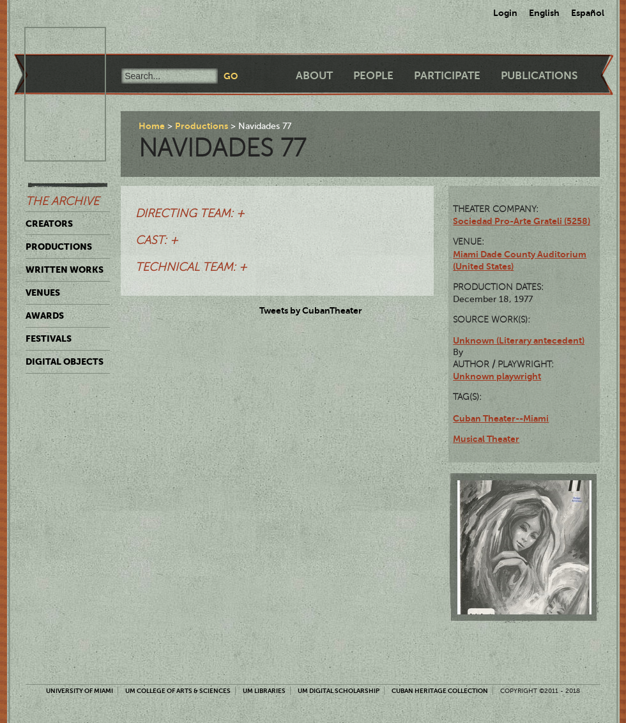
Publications (539, 76)
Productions (59, 246)
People (373, 76)
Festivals (49, 338)
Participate (447, 76)
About (314, 76)
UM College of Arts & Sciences (178, 690)
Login (505, 13)
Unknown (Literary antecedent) (518, 340)
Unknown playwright (497, 376)
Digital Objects (64, 361)
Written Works (64, 269)
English (544, 13)
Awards (45, 315)
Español (587, 13)
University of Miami (79, 690)
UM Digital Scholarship (338, 690)
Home (152, 126)
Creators (49, 223)
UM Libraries (264, 690)
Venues (43, 292)
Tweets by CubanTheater (310, 310)
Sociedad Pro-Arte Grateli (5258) (521, 221)
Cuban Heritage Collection (440, 690)
